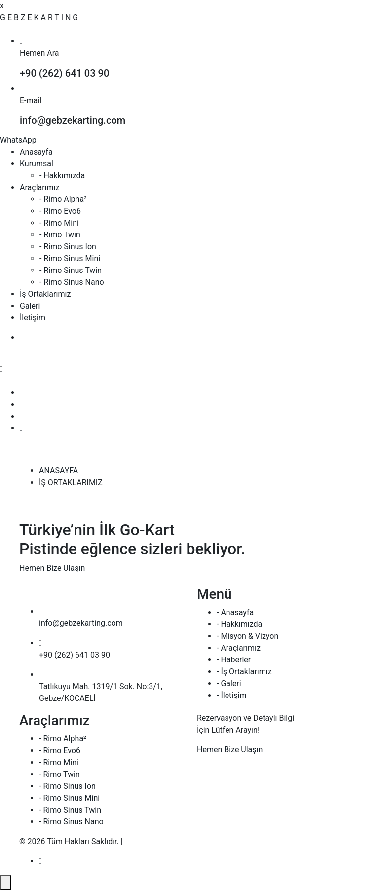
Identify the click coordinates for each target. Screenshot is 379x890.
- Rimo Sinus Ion (67, 246)
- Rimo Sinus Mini (69, 258)
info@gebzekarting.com (81, 623)
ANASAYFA (58, 470)
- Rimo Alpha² (63, 199)
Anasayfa (36, 151)
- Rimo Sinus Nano (71, 282)
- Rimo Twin (59, 234)
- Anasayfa (235, 612)
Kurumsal (36, 163)
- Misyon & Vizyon (247, 636)
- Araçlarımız (239, 648)
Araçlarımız (40, 187)
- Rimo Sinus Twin (70, 270)
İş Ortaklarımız (45, 294)
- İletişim (231, 695)
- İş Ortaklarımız (244, 671)
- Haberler (234, 659)
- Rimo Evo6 (60, 211)
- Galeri (229, 683)
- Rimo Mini (59, 223)
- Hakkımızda (62, 175)
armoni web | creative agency (176, 841)
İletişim (32, 317)
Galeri (30, 305)
